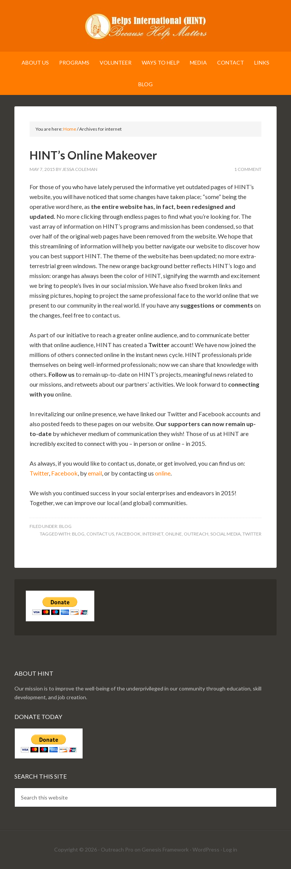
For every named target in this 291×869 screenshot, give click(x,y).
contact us (100, 534)
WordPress (205, 849)
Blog (65, 526)
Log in (230, 849)
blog (78, 534)
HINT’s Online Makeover (93, 155)
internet (152, 534)
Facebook (64, 473)
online (163, 473)
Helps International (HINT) (145, 27)
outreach (196, 534)
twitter (251, 534)
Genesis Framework (165, 849)
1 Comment (247, 169)
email (95, 473)
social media (225, 534)
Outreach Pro (117, 849)
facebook (128, 534)
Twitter (39, 473)
